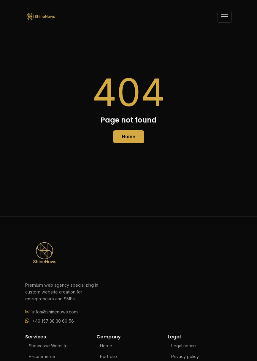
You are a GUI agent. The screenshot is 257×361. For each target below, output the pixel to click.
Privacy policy (185, 356)
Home (128, 136)
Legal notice (183, 345)
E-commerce (42, 356)
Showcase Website (48, 345)
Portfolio (108, 356)
